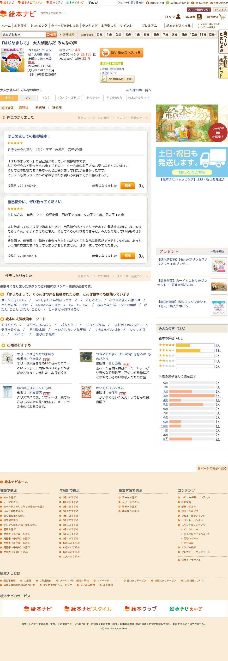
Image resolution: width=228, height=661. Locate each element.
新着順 (40, 107)
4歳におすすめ (70, 515)
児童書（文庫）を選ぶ (16, 552)
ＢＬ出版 (114, 363)
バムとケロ (69, 325)
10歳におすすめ (71, 543)
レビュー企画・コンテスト (195, 497)
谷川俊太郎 (37, 329)
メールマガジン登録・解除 (74, 580)
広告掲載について (194, 580)
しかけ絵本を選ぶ (13, 511)
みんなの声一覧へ (138, 90)
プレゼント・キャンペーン (195, 552)
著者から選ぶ (129, 506)
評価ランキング (189, 511)
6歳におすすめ (70, 525)
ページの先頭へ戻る (214, 468)
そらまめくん (10, 329)
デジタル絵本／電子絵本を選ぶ (20, 525)
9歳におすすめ (70, 538)
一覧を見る (217, 251)
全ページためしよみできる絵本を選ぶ (24, 506)
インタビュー (191, 529)
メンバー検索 (188, 547)
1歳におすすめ (70, 502)
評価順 (57, 107)
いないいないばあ (48, 305)
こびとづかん (95, 325)
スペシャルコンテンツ (193, 525)
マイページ (103, 580)
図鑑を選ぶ (10, 529)
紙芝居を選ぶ (11, 520)
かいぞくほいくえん (110, 388)
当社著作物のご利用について (19, 585)
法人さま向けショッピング (57, 585)
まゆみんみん (16, 149)
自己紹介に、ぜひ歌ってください (34, 202)
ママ (28, 97)
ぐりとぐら (93, 300)
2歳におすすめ (70, 506)
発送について (109, 73)
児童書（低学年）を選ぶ (17, 534)
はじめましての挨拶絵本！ (29, 136)
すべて (9, 97)
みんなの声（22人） (173, 328)
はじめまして (15, 43)
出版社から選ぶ (130, 511)
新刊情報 (186, 502)
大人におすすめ (71, 556)
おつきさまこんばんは (124, 300)
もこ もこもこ (79, 305)
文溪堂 (113, 392)
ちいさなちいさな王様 (70, 329)
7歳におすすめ (70, 529)
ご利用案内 (46, 580)
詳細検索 (68, 34)
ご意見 (27, 580)
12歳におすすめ (71, 552)
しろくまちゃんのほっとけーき (56, 300)
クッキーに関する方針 (130, 2)
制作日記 (188, 543)
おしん (12, 214)
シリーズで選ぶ (130, 502)
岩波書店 (35, 392)
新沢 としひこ (43, 50)
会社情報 (108, 585)
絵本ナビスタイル (191, 560)
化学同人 (35, 358)
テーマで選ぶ (129, 497)
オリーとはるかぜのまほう (35, 354)
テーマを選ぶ (11, 502)
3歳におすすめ (70, 511)
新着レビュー (188, 506)
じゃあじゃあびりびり (64, 309)
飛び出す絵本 (45, 334)
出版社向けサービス (165, 580)
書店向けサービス (136, 580)
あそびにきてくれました (197, 534)
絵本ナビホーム (16, 482)
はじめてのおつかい (128, 325)
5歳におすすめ (70, 520)
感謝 (127, 185)
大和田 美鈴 (42, 54)
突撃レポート (191, 538)
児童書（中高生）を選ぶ (17, 547)
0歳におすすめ (70, 497)
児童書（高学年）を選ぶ (17, 543)
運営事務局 (10, 580)
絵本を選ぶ (10, 497)
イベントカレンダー (192, 520)
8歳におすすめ (70, 534)
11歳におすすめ (71, 547)
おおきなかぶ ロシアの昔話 (116, 305)
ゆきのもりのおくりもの (34, 388)
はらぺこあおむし (13, 300)
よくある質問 (87, 585)
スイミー (20, 334)
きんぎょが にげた (14, 305)
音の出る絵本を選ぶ (14, 515)
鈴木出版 (45, 58)
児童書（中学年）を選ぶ (17, 538)
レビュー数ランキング (193, 515)
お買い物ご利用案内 (113, 69)
